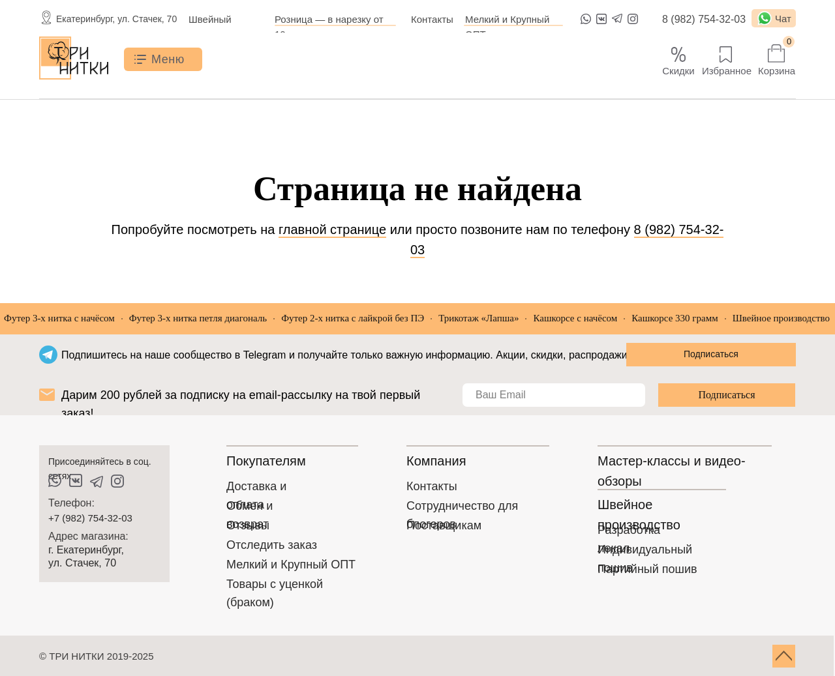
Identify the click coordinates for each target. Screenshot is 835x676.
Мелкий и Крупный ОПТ (291, 564)
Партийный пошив (647, 569)
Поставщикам (443, 525)
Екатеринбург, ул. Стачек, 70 (116, 19)
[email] (554, 395)
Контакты (432, 19)
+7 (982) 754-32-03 (90, 517)
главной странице (332, 229)
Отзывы (247, 525)
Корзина (776, 70)
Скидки (678, 70)
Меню (168, 59)
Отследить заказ (271, 544)
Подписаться (726, 394)
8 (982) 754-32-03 (704, 19)
